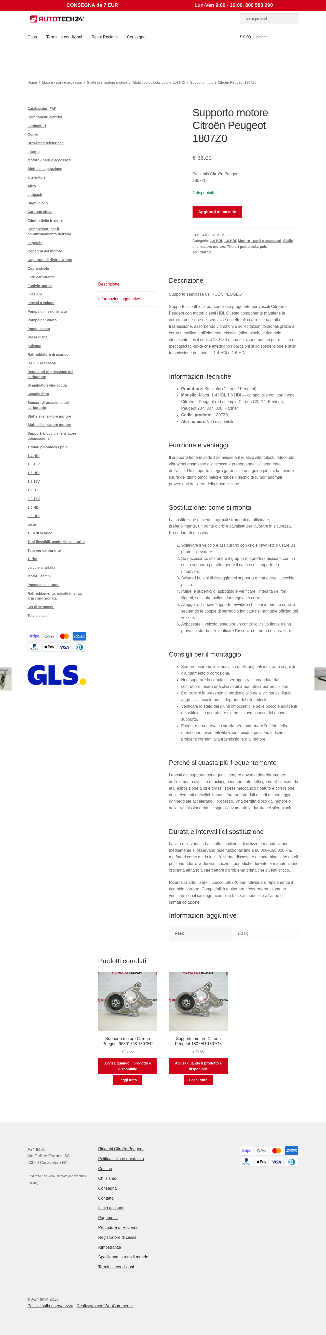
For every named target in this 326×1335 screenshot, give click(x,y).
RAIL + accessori (42, 363)
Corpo (33, 134)
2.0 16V (34, 499)
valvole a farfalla (41, 567)
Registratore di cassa (117, 1237)
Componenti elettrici (45, 117)
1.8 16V (34, 481)
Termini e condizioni (64, 37)
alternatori (36, 177)
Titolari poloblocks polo (150, 82)
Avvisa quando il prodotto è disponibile (127, 1066)
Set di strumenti (41, 607)
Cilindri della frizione (45, 220)
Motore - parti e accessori (62, 82)
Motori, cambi (39, 576)
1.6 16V (34, 464)
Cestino (105, 1169)
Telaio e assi (38, 616)
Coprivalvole (38, 268)
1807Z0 (206, 252)
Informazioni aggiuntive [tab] (119, 299)
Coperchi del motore (45, 251)
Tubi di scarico (40, 533)
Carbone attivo (40, 212)
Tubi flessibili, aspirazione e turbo (56, 542)
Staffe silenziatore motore (107, 82)
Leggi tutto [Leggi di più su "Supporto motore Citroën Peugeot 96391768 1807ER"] (127, 1080)
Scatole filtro (38, 394)
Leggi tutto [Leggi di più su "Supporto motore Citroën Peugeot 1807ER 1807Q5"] (198, 1080)
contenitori (37, 126)
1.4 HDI (179, 82)
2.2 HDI (33, 516)
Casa (32, 37)
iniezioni (35, 294)
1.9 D (32, 490)
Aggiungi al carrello (217, 212)
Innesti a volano (41, 303)
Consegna (136, 37)
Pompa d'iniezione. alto (47, 311)
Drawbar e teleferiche (46, 143)
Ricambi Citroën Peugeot (121, 1149)
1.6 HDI (230, 241)
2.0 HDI (33, 507)
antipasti (35, 195)
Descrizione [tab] (109, 284)
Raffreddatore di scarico (48, 354)
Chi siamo (107, 1178)
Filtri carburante (41, 277)
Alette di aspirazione (45, 169)
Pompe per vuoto (42, 320)
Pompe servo (39, 329)
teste (32, 524)
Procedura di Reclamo (118, 1227)
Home (32, 82)
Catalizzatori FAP (42, 109)
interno (33, 152)
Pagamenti (108, 1218)
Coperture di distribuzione (50, 260)
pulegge (34, 346)
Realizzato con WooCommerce (105, 1306)
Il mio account (111, 1208)
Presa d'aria (38, 337)
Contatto (106, 1198)
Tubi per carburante (44, 550)
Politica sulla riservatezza (121, 1159)
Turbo (32, 559)
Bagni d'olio (38, 203)
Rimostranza (109, 1247)
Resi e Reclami (104, 37)
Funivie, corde (40, 286)
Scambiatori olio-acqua (47, 385)
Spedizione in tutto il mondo (123, 1257)
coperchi (35, 243)
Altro (32, 186)
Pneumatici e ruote (43, 585)
